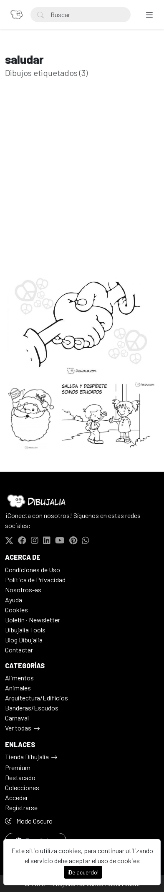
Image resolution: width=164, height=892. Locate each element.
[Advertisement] (82, 188)
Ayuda (13, 600)
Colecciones (22, 787)
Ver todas (18, 728)
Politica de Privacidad (35, 580)
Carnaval (17, 718)
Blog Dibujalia (24, 640)
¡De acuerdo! (83, 872)
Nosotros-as (23, 590)
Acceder (16, 797)
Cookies (16, 610)
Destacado (20, 777)
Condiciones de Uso (32, 570)
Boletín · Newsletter (32, 620)
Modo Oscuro (29, 821)
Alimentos (19, 678)
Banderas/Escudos (31, 708)
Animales (18, 688)
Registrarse (21, 807)
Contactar (19, 650)
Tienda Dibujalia (27, 757)
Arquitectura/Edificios (36, 698)
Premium (17, 767)
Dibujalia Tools (25, 630)
